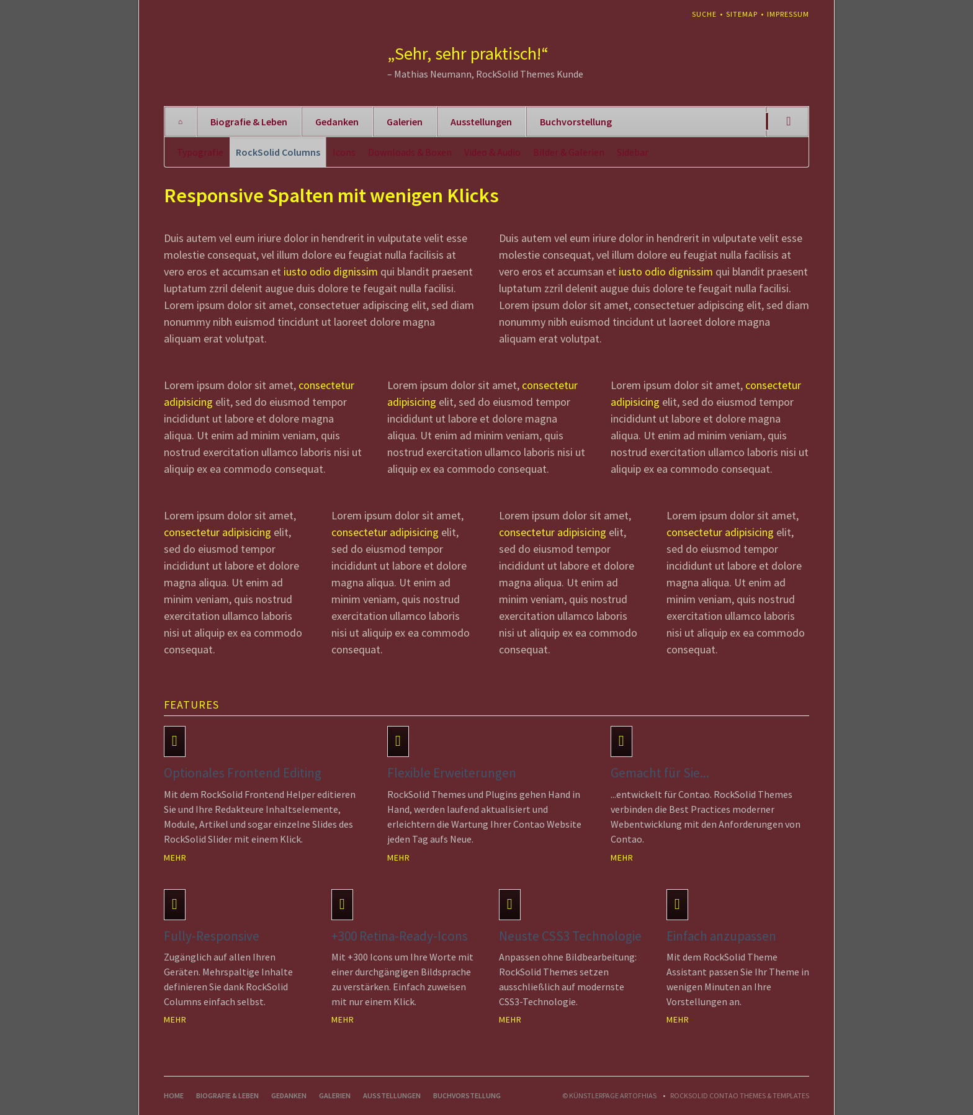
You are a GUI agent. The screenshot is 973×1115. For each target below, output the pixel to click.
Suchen (789, 122)
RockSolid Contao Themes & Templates (739, 1095)
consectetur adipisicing (217, 532)
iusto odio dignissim (331, 271)
